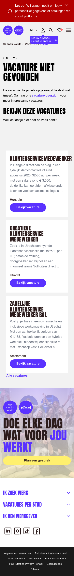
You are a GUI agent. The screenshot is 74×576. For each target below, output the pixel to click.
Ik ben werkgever (20, 516)
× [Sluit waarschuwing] (66, 5)
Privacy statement (55, 558)
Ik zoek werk (12, 44)
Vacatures (32, 44)
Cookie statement (15, 558)
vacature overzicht (45, 95)
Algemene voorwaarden (17, 553)
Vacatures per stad (22, 504)
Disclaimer (35, 558)
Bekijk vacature (27, 207)
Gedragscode (54, 564)
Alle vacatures (17, 375)
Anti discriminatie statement (51, 553)
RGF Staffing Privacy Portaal (26, 564)
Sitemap (35, 569)
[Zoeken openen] (51, 30)
